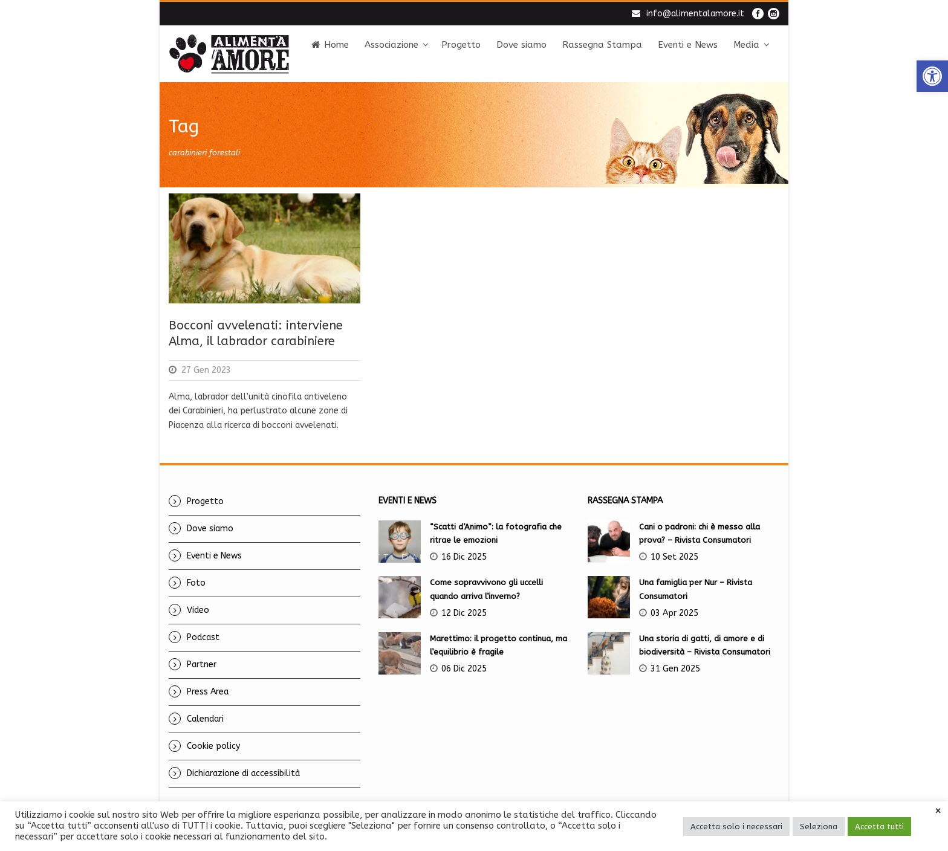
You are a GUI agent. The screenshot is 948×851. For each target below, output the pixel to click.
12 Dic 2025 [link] (464, 613)
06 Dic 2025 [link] (464, 669)
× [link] (938, 811)
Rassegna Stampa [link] (602, 44)
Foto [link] (196, 583)
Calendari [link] (205, 719)
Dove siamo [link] (521, 44)
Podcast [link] (203, 637)
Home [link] (330, 44)
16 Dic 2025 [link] (464, 557)
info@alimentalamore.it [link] (695, 13)
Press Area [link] (208, 692)
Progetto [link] (461, 44)
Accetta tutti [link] (879, 826)
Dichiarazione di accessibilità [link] (243, 773)
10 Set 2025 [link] (674, 557)
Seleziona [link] (818, 826)
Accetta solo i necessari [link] (736, 826)
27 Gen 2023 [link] (206, 370)
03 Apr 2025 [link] (674, 613)
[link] (932, 76)
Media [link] (746, 44)
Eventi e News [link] (688, 44)
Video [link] (198, 610)
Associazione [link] (391, 44)
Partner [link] (201, 664)
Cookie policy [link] (213, 746)
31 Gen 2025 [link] (675, 669)
